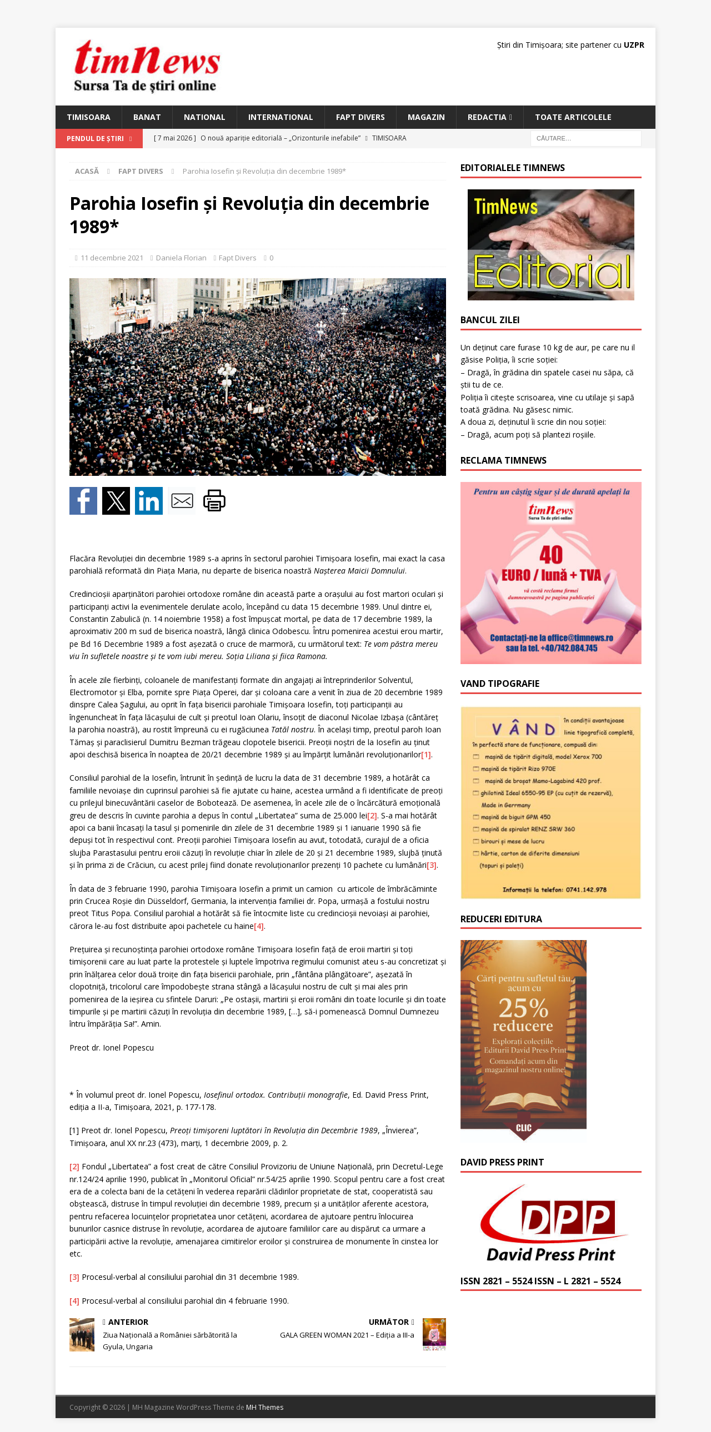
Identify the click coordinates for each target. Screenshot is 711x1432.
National (205, 117)
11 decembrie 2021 (112, 258)
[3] (432, 865)
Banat (147, 117)
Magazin (426, 117)
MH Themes (264, 1407)
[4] (259, 926)
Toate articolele (573, 117)
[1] (426, 754)
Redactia (487, 117)
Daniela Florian (181, 258)
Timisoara (89, 117)
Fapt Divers (360, 117)
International (280, 117)
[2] (372, 815)
